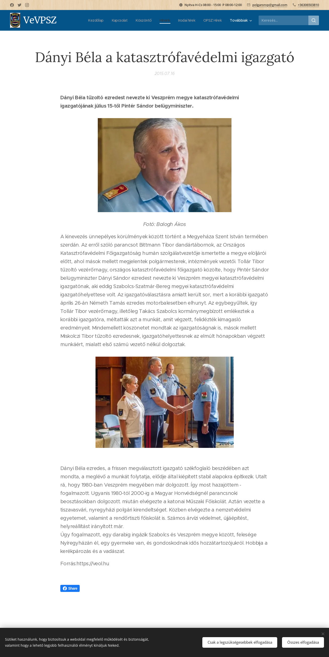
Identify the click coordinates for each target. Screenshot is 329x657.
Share (70, 588)
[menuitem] (90, 20)
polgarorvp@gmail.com (269, 5)
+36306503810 (308, 5)
